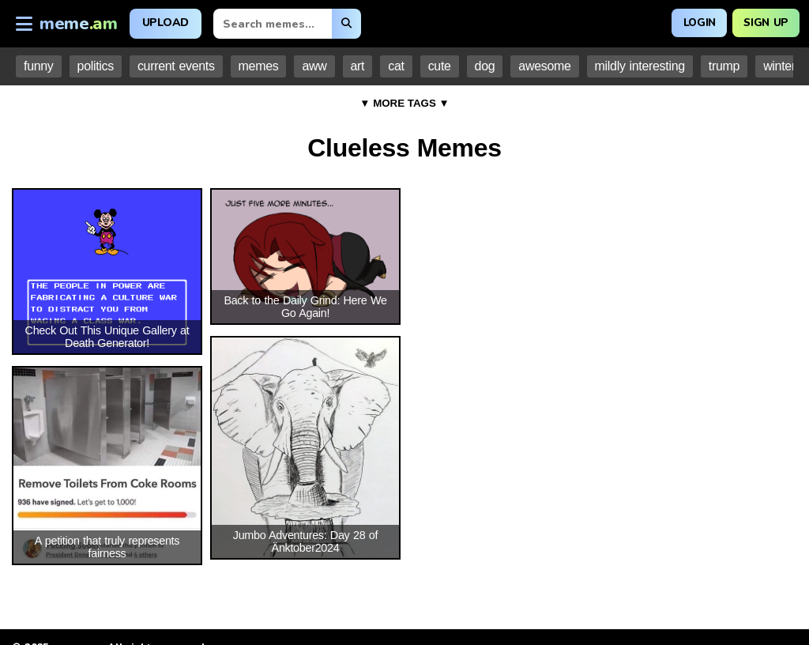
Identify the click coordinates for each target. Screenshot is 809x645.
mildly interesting (640, 66)
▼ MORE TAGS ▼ (404, 103)
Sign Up (763, 21)
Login (692, 21)
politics (95, 66)
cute (439, 66)
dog (485, 66)
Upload (165, 22)
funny (39, 66)
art (358, 66)
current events (176, 66)
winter (779, 66)
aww (314, 66)
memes (259, 66)
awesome (544, 66)
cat (396, 66)
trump (724, 66)
